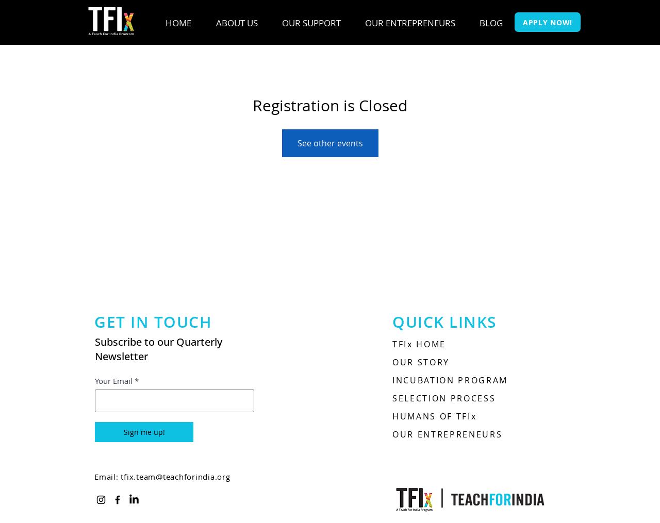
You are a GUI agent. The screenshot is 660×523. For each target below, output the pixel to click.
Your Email (114, 381)
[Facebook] (117, 499)
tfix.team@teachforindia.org (175, 476)
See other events (330, 143)
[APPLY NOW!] (548, 22)
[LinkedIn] (134, 499)
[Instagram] (101, 499)
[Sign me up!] (144, 432)
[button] (237, 23)
